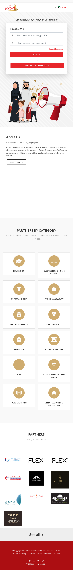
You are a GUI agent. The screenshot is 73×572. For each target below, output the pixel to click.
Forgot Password (56, 49)
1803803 (30, 564)
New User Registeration (37, 66)
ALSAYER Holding (19, 554)
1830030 (41, 564)
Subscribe (56, 554)
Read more (16, 162)
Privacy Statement (44, 554)
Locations (31, 554)
